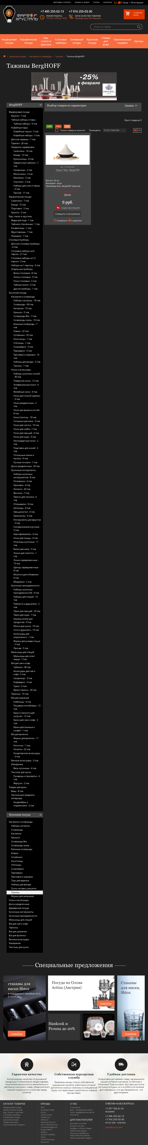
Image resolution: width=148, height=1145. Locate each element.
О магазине (75, 1107)
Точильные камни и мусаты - (23, 457)
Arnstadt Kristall (47, 1110)
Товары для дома (105, 41)
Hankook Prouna (48, 1122)
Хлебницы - (22, 701)
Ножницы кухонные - (25, 543)
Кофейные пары (19, 127)
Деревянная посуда (19, 908)
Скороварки (17, 868)
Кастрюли (16, 833)
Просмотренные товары (80, 1138)
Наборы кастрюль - (27, 300)
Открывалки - (23, 504)
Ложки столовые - (25, 277)
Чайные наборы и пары (23, 119)
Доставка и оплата (62, 2)
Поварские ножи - (26, 380)
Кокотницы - (22, 339)
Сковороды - (23, 304)
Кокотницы (17, 861)
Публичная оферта (78, 1131)
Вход (125, 2)
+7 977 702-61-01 (114, 1108)
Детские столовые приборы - (25, 245)
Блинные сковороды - (25, 326)
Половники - (22, 481)
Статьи (96, 2)
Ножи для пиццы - (25, 538)
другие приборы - (25, 288)
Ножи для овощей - (26, 433)
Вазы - (17, 791)
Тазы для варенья (20, 880)
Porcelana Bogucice (49, 1127)
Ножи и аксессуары (21, 369)
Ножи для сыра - (24, 436)
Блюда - (20, 155)
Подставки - (20, 208)
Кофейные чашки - (26, 131)
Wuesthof (45, 1142)
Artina (43, 1112)
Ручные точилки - (25, 462)
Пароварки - (22, 350)
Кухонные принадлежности (25, 585)
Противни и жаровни (22, 876)
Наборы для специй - (25, 598)
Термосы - (20, 693)
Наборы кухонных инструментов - (24, 476)
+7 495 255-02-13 (114, 1116)
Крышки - (21, 312)
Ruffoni (44, 1132)
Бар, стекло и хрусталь (46, 41)
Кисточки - (21, 745)
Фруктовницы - (22, 232)
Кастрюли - (22, 308)
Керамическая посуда (28, 41)
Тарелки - (19, 143)
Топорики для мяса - (26, 421)
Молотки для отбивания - (26, 576)
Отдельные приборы (22, 269)
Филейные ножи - (25, 391)
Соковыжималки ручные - (26, 528)
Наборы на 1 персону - (25, 265)
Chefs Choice (46, 1115)
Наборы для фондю (21, 884)
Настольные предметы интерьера (23, 796)
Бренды (138, 41)
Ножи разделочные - (24, 405)
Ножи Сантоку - (25, 417)
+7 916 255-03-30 (114, 1119)
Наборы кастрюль (20, 825)
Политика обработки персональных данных (80, 1134)
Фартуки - (21, 783)
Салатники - (23, 151)
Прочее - (21, 192)
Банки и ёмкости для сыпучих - (24, 714)
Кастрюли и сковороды (40, 56)
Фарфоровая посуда (9, 41)
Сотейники (16, 857)
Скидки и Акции (82, 2)
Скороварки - (23, 346)
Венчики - (21, 493)
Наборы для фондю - (27, 361)
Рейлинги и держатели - (26, 605)
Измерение (17, 764)
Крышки (15, 837)
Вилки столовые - (25, 273)
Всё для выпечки (19, 734)
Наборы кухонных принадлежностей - (26, 591)
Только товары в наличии (70, 130)
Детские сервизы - (23, 139)
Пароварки (17, 872)
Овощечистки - (24, 511)
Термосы (13, 927)
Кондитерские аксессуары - (26, 755)
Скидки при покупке (70, 207)
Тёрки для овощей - (27, 611)
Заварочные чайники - (25, 164)
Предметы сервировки (22, 147)
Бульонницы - (23, 158)
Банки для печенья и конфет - (24, 729)
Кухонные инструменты (23, 470)
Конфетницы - (21, 228)
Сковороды (17, 829)
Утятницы (16, 864)
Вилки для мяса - (24, 549)
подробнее (16, 1033)
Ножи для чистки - (26, 425)
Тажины (59, 56)
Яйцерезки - (22, 581)
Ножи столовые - (25, 280)
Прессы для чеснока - (25, 498)
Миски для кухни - (26, 626)
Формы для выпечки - (25, 740)
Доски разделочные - (25, 466)
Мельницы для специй (22, 652)
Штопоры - (22, 508)
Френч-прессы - (25, 689)
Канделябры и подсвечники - (23, 804)
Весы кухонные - (25, 768)
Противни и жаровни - (26, 356)
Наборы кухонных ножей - (26, 375)
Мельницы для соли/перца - (24, 658)
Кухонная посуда (92, 41)
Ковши (14, 853)
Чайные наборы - (25, 123)
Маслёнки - (22, 177)
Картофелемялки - (25, 534)
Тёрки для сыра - (24, 614)
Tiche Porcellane (48, 1139)
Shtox (43, 1137)
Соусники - (22, 181)
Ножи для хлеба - (25, 429)
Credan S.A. (45, 1117)
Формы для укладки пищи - (26, 643)
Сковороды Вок (19, 841)
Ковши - (21, 331)
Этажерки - (19, 235)
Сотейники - (23, 335)
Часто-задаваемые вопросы (82, 1112)
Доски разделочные (19, 904)
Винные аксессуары (19, 939)
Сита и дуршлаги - (26, 629)
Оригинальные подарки (122, 41)
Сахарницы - (22, 170)
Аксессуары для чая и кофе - (24, 673)
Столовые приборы (61, 41)
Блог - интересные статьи (81, 1110)
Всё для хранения (20, 697)
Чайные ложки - (24, 284)
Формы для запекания (22, 896)
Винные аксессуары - (25, 760)
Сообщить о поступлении (67, 214)
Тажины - (21, 365)
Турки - (20, 686)
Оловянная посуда (76, 41)
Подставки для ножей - (25, 450)
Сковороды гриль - (26, 320)
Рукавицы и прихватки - (26, 778)
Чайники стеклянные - (25, 224)
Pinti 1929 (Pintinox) (49, 1124)
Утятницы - (22, 342)
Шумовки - (22, 485)
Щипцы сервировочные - (26, 569)
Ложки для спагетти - (25, 555)
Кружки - (18, 115)
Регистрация (137, 2)
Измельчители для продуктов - (23, 620)
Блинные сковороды (21, 849)
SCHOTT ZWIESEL (48, 1134)
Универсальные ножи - (26, 386)
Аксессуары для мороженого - (23, 635)
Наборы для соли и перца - (26, 187)
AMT (43, 1107)
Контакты (107, 2)
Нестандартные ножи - (25, 442)
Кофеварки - (22, 682)
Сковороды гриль (20, 845)
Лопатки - (22, 489)
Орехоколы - (23, 515)
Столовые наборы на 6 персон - (22, 252)
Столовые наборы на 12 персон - (23, 260)
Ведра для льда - (22, 220)
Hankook (45, 1119)
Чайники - (22, 667)
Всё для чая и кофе (20, 663)
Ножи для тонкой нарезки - (26, 397)
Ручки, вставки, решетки (23, 888)
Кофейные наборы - (26, 135)
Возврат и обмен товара (81, 1128)
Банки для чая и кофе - (25, 721)
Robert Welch (46, 1129)
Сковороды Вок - (25, 316)
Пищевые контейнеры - (26, 707)
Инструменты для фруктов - (27, 521)
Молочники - (23, 173)
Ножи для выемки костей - (26, 412)
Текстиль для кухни (21, 772)
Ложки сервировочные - (25, 562)
